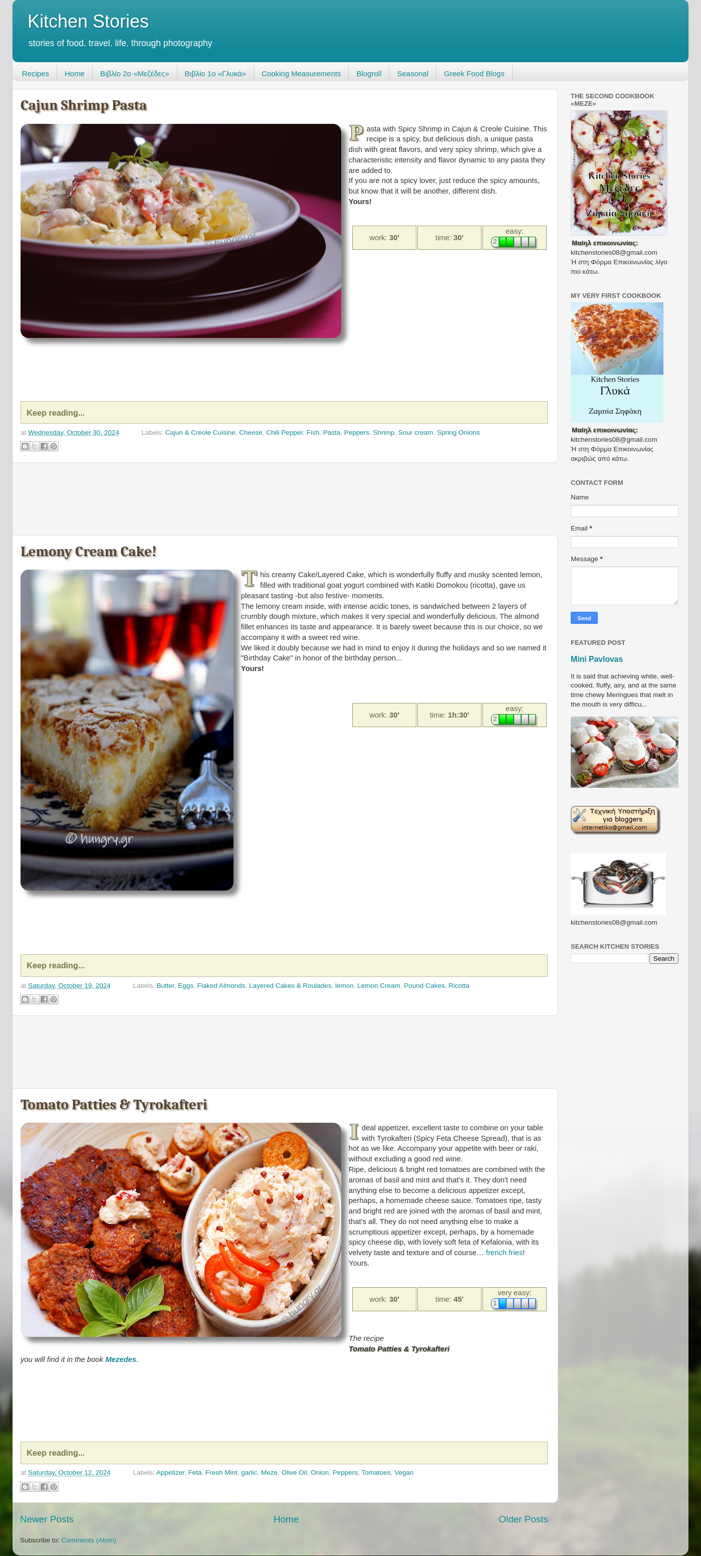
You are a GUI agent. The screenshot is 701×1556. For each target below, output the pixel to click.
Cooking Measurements (301, 73)
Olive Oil (294, 1472)
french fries (504, 1253)
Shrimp (384, 432)
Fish (313, 432)
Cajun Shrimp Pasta (84, 105)
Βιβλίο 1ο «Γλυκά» (215, 73)
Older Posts (523, 1519)
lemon (344, 985)
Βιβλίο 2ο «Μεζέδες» (134, 73)
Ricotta (459, 985)
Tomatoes (376, 1472)
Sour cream (415, 432)
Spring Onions (458, 432)
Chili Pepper (284, 432)
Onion (320, 1472)
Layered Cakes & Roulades (290, 985)
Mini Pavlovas (597, 659)
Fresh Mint (221, 1472)
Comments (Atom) (89, 1540)
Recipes (35, 73)
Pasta (332, 432)
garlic (249, 1472)
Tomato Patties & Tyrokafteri (114, 1104)
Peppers (356, 432)
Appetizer (170, 1472)
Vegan (403, 1472)
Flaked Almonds (221, 985)
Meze (269, 1472)
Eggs (185, 985)
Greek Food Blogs (474, 73)
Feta (195, 1472)
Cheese (251, 432)
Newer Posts (47, 1519)
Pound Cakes (424, 985)
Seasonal (412, 73)
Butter (165, 985)
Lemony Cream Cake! (88, 551)
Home (75, 73)
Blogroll (368, 73)
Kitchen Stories (88, 21)
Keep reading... (56, 412)
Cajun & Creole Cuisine (200, 432)
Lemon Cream (378, 985)
